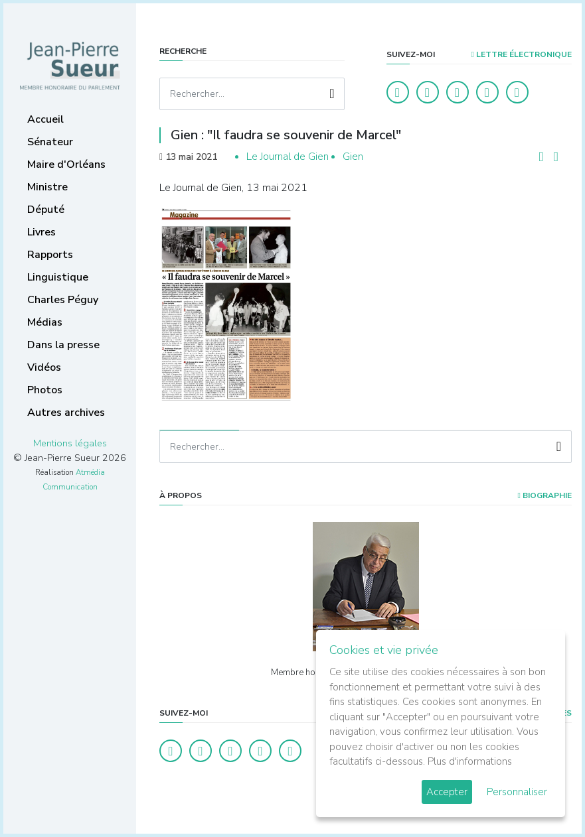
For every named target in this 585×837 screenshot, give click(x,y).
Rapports (50, 254)
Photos (44, 390)
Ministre (47, 187)
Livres (41, 232)
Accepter (446, 792)
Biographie (545, 495)
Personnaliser (517, 792)
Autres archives (66, 412)
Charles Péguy (62, 299)
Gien (353, 156)
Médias (44, 322)
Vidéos (44, 367)
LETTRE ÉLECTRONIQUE (521, 54)
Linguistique (57, 277)
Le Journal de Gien (287, 156)
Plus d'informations (470, 761)
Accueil (45, 119)
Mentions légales (70, 443)
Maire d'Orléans (66, 164)
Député (45, 209)
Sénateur (50, 142)
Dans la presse (63, 345)
